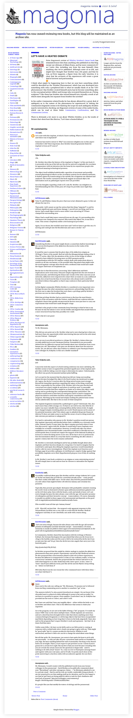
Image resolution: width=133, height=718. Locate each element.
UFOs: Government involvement (17, 312)
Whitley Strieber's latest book (82, 60)
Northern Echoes (16, 188)
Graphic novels (15, 127)
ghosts (12, 375)
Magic (12, 162)
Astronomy (14, 72)
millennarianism (16, 383)
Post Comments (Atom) (49, 699)
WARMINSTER (42, 47)
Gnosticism (14, 125)
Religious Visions (16, 228)
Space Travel (15, 268)
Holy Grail (14, 146)
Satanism (13, 242)
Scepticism (14, 244)
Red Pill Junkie (40, 241)
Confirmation (83, 110)
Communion (70, 110)
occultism (13, 388)
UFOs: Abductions (16, 298)
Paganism (13, 193)
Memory (13, 169)
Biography (14, 77)
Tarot (12, 279)
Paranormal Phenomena (14, 197)
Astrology (13, 69)
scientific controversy (14, 398)
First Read (14, 108)
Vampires (13, 342)
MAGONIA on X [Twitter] (101, 47)
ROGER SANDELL (84, 47)
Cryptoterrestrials (17, 89)
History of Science (17, 139)
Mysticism (14, 182)
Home (65, 696)
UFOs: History (15, 316)
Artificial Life (15, 67)
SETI (11, 237)
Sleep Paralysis (15, 256)
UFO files (13, 291)
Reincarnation (15, 223)
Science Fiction (15, 247)
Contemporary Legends (15, 83)
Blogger (76, 710)
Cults (12, 93)
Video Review (15, 344)
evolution (13, 366)
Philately (13, 205)
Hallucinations (15, 130)
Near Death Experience (14, 185)
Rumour (13, 234)
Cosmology (14, 86)
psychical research (17, 390)
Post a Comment (39, 691)
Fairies (12, 103)
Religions (13, 225)
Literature (13, 160)
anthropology (15, 356)
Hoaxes (13, 143)
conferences (14, 358)
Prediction (14, 213)
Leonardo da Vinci (17, 156)
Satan (12, 239)
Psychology (14, 218)
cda (36, 133)
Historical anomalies (14, 135)
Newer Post (36, 696)
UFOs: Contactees (16, 305)
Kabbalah (13, 151)
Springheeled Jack (17, 273)
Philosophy (14, 208)
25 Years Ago (14, 58)
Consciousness (15, 79)
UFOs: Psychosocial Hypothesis (17, 323)
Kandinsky (39, 473)
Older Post (94, 696)
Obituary (13, 191)
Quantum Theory (16, 220)
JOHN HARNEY (70, 47)
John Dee (13, 148)
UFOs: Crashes (15, 309)
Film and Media (16, 105)
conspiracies (15, 361)
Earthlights (14, 100)
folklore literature (17, 371)
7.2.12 (37, 657)
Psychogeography (16, 215)
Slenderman (14, 259)
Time (12, 284)
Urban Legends (15, 337)
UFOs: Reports (15, 327)
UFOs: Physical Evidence (15, 319)
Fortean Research (16, 113)
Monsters (13, 174)
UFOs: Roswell (15, 329)
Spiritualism (14, 270)
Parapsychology (16, 200)
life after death (15, 380)
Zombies (13, 349)
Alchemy (13, 64)
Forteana (13, 117)
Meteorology (14, 172)
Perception (14, 203)
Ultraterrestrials (16, 334)
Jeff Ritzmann (40, 198)
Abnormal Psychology (14, 61)
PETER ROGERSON (56, 47)
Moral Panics (15, 177)
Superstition (14, 277)
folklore (13, 368)
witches (13, 406)
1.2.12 (37, 149)
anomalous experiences (14, 352)
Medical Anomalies (17, 165)
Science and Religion (18, 249)
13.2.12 (37, 687)
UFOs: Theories (16, 332)
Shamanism (14, 253)
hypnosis (13, 378)
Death (12, 95)
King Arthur (14, 153)
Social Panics (15, 261)
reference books (16, 394)
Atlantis (13, 74)
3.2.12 (37, 319)
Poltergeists (14, 210)
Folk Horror (14, 110)
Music (12, 179)
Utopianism (14, 339)
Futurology (14, 122)
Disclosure (14, 98)
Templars (13, 282)
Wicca (12, 347)
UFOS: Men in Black (17, 294)
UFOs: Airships (15, 302)
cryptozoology (15, 363)
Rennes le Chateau (17, 230)
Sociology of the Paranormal (16, 264)
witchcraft (14, 404)
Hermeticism (15, 132)
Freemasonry (15, 120)
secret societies (16, 401)
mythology (14, 385)
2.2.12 (37, 234)
